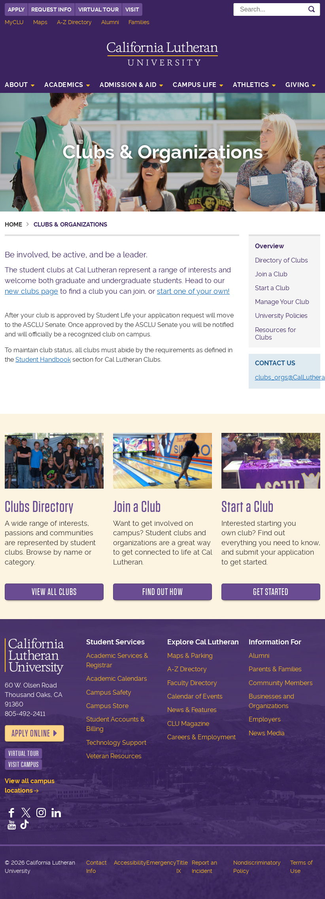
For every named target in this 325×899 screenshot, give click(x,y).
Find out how (162, 592)
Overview (269, 246)
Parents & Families (275, 669)
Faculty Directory (192, 683)
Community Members (281, 683)
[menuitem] (22, 86)
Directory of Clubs (281, 260)
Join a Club (271, 274)
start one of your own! (193, 291)
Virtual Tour (98, 9)
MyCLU (14, 22)
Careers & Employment (201, 737)
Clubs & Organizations (162, 152)
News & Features (192, 710)
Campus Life (195, 85)
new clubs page (31, 291)
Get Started (271, 592)
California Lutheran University (162, 53)
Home (13, 224)
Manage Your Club (282, 302)
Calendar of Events (195, 696)
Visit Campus (23, 765)
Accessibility (130, 862)
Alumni (110, 22)
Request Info (51, 9)
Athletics (251, 85)
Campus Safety (108, 692)
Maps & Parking (190, 655)
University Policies (281, 315)
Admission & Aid (128, 85)
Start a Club (272, 288)
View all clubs (54, 592)
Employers (265, 719)
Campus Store (107, 706)
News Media (267, 733)
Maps (40, 22)
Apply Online (30, 733)
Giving (297, 85)
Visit (132, 9)
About (16, 85)
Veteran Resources (114, 756)
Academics (63, 85)
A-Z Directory (74, 22)
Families (138, 22)
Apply (16, 9)
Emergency (161, 862)
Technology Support (116, 742)
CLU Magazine (188, 723)
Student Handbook (43, 359)
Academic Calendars (116, 678)
